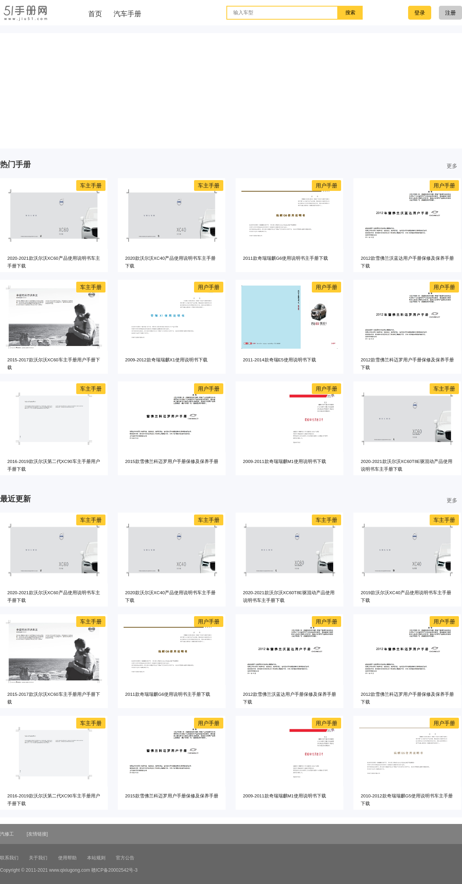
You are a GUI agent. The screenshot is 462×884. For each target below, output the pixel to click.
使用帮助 (67, 858)
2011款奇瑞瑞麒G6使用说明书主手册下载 (285, 258)
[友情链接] (37, 834)
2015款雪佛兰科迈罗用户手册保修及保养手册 (171, 461)
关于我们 (38, 858)
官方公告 (125, 858)
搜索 (350, 12)
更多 (452, 166)
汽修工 (7, 834)
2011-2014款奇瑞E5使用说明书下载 (279, 359)
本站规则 (96, 858)
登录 (419, 13)
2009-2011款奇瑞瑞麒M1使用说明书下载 (284, 461)
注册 (450, 13)
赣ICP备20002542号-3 (114, 870)
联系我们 (9, 858)
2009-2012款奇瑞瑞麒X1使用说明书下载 (166, 359)
